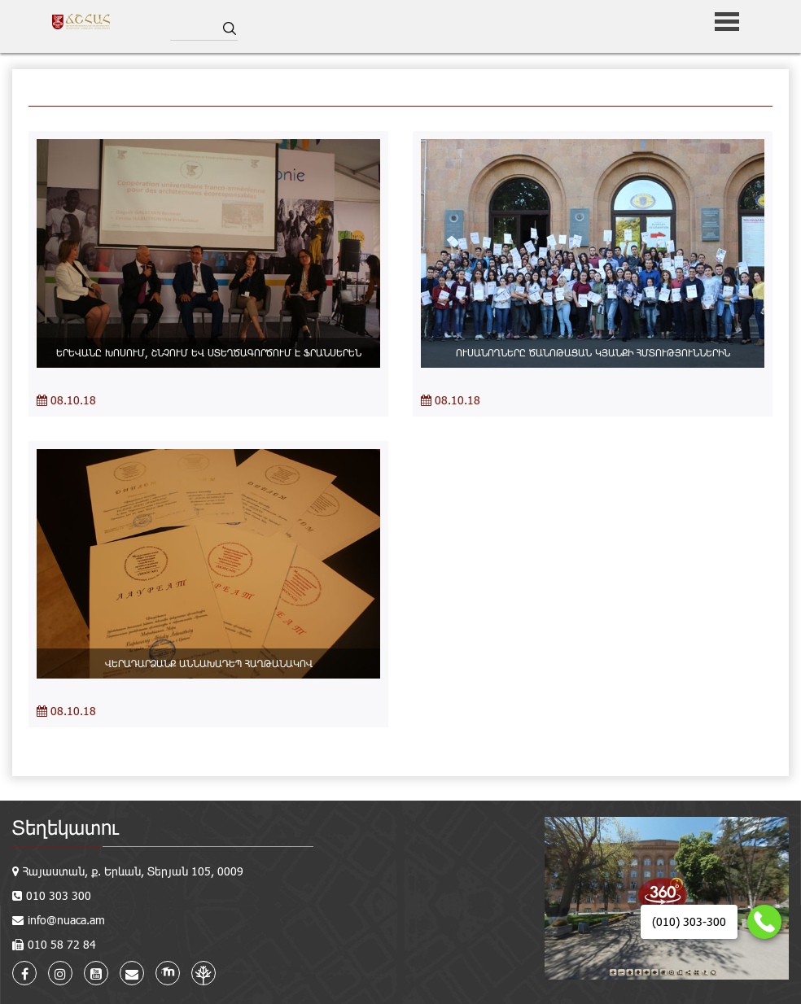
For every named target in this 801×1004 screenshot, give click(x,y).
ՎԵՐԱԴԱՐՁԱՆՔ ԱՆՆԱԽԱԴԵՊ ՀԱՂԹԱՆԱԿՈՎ (209, 663)
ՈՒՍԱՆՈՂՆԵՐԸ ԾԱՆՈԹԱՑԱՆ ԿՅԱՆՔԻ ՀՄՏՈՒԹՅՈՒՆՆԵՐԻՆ (593, 352)
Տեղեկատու (65, 827)
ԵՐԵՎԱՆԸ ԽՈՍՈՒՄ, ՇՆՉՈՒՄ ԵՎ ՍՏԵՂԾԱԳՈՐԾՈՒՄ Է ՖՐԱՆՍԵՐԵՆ (208, 352)
